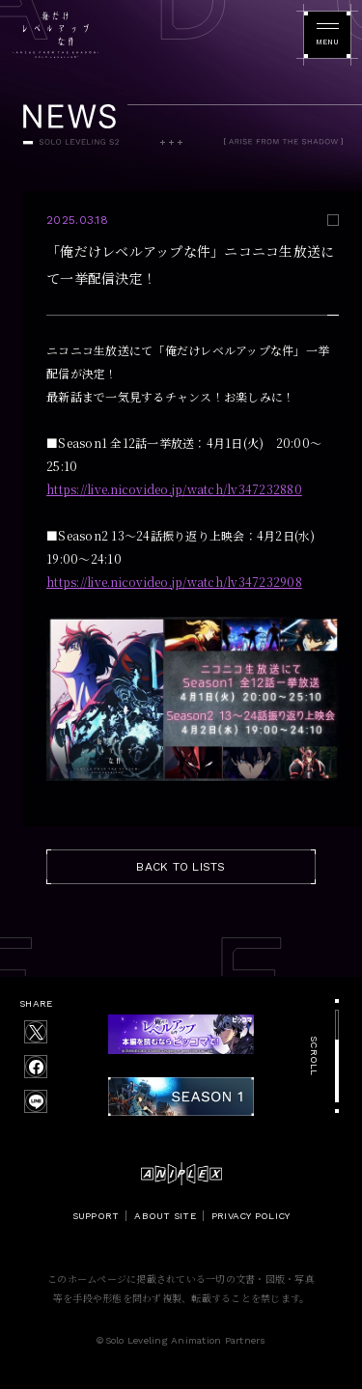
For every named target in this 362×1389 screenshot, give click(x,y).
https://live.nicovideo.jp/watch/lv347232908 (174, 581)
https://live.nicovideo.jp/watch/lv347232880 (174, 489)
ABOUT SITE (165, 1215)
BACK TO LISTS (180, 867)
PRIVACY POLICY (251, 1215)
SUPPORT (96, 1215)
